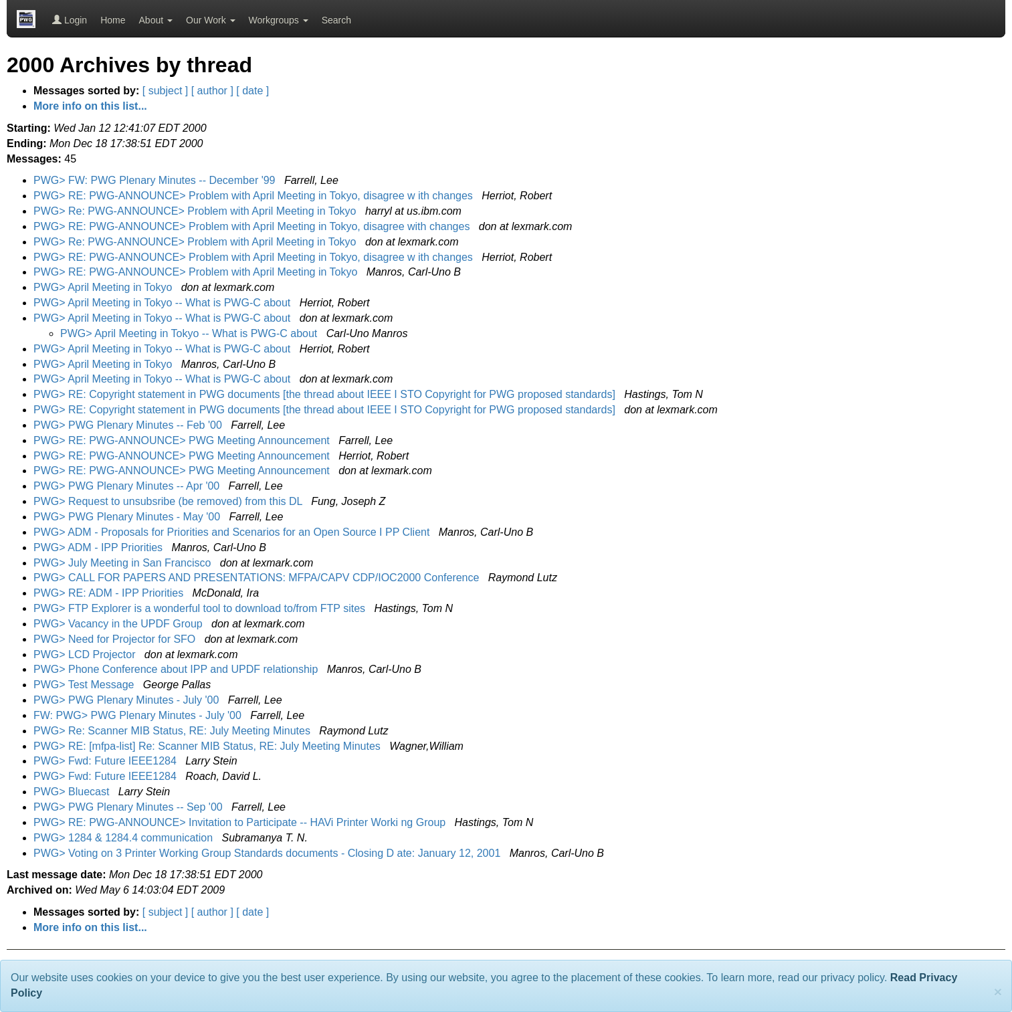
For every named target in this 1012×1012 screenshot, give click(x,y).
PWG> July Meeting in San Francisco (123, 563)
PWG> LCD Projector (85, 654)
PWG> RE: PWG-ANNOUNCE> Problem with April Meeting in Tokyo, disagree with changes (253, 226)
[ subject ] (165, 90)
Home (112, 20)
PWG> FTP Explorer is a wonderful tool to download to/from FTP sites (201, 608)
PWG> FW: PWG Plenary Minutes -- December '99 (155, 180)
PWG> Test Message (85, 684)
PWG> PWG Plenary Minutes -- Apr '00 (128, 486)
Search (336, 20)
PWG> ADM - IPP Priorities (99, 547)
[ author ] (212, 90)
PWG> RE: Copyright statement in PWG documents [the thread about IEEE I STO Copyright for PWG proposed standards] (325, 394)
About (156, 20)
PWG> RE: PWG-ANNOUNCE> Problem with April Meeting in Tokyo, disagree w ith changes (254, 195)
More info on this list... (90, 106)
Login (69, 20)
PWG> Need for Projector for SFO (116, 639)
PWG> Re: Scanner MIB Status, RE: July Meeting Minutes (173, 730)
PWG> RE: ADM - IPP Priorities (110, 593)
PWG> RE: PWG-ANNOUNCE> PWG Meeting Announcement (182, 440)
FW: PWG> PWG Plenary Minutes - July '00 (138, 715)
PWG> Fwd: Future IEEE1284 (106, 761)
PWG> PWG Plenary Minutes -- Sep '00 (129, 807)
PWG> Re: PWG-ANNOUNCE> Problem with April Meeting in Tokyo (196, 211)
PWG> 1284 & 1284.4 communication (124, 837)
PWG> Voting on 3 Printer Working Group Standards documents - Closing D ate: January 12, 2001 (268, 853)
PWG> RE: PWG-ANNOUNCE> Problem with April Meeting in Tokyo (197, 272)
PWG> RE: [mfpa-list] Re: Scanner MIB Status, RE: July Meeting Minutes (208, 746)
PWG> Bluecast (72, 791)
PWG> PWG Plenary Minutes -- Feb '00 (129, 425)
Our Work (210, 20)
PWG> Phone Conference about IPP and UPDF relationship (177, 669)
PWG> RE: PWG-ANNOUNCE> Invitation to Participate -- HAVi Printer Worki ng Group (241, 822)
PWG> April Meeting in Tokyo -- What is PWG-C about (163, 302)
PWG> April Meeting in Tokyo (104, 287)
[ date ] (252, 90)
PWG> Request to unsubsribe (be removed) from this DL (169, 501)
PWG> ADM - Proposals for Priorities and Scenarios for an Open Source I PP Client (233, 532)
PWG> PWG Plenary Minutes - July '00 (127, 700)
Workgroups (278, 20)
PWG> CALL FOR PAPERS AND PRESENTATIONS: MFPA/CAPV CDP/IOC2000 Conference (257, 577)
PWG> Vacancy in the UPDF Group (119, 623)
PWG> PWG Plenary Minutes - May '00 (128, 516)
